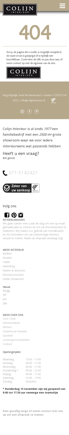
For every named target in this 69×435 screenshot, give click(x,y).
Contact (7, 344)
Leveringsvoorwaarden (16, 340)
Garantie (8, 335)
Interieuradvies (11, 323)
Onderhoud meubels (15, 331)
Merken (7, 327)
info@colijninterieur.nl (33, 100)
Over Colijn (9, 318)
